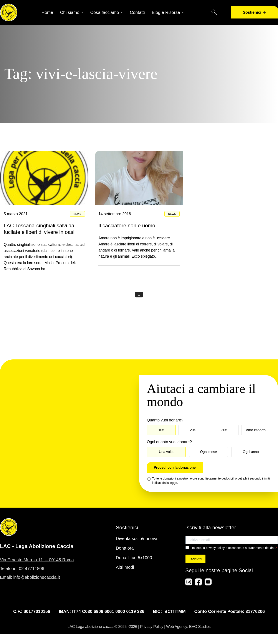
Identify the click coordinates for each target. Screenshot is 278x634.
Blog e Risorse (168, 12)
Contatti (137, 12)
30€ (224, 430)
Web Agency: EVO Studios (188, 626)
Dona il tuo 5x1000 (134, 557)
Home (47, 12)
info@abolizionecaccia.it (36, 577)
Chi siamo (71, 12)
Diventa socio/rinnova (136, 538)
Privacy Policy (151, 626)
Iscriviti (195, 559)
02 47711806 (31, 568)
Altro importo (256, 430)
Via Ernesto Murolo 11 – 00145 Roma (37, 559)
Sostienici (254, 12)
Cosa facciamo (106, 12)
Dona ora (125, 548)
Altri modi (125, 567)
